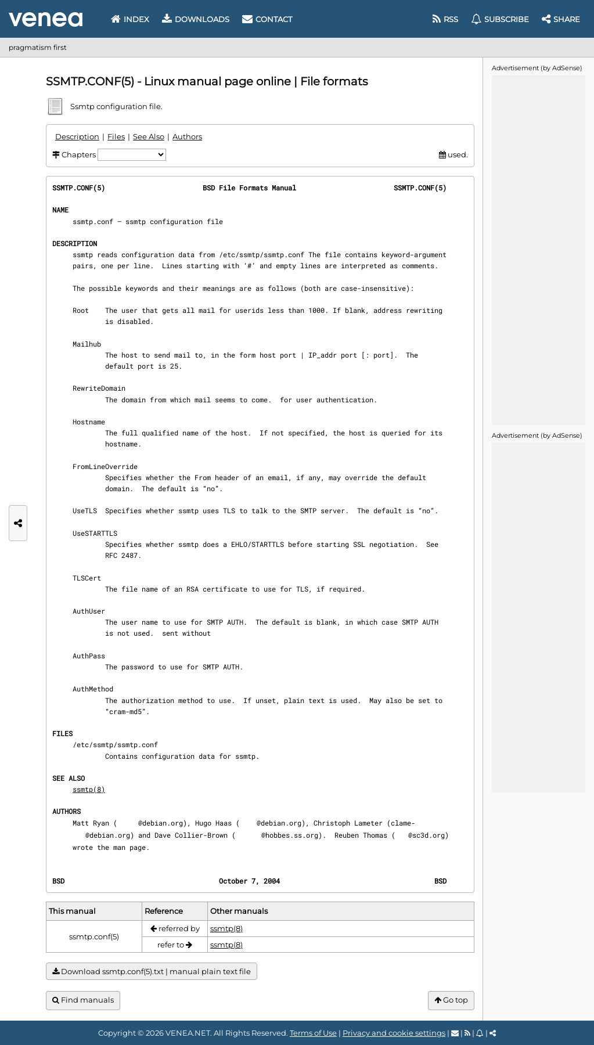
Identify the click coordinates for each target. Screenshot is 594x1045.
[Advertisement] (538, 249)
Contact (267, 19)
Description (77, 136)
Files (116, 136)
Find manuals (83, 1000)
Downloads (195, 19)
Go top (451, 1000)
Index (130, 19)
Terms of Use (313, 1032)
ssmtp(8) (89, 789)
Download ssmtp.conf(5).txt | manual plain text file (151, 971)
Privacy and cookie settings (394, 1032)
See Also (148, 136)
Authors (187, 136)
